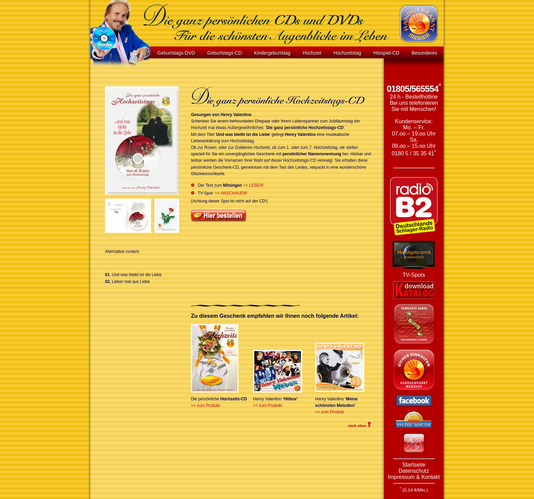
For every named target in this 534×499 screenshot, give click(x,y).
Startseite (414, 465)
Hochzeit (312, 53)
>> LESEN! (253, 185)
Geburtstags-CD (224, 53)
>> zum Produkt (205, 405)
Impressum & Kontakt (414, 477)
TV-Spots (414, 275)
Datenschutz (414, 471)
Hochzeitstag (347, 53)
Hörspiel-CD (386, 53)
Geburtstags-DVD (176, 53)
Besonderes (424, 53)
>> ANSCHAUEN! (231, 193)
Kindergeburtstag (272, 53)
